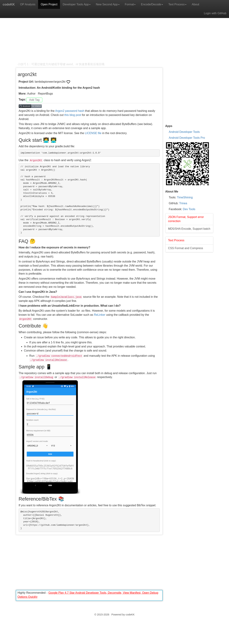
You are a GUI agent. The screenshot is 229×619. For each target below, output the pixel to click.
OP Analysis (27, 4)
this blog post (72, 114)
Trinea (183, 203)
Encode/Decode (152, 4)
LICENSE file (93, 133)
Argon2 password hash (69, 110)
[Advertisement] (89, 37)
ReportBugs (45, 93)
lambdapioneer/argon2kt (50, 81)
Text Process (177, 4)
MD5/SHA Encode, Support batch (189, 228)
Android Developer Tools (184, 131)
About (195, 4)
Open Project (49, 4)
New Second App (108, 4)
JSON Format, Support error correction (186, 219)
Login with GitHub (215, 13)
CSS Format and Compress (185, 248)
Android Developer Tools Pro (187, 137)
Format (130, 4)
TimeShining (185, 197)
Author (31, 93)
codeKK (9, 4)
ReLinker (99, 314)
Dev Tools (189, 209)
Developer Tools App (76, 4)
